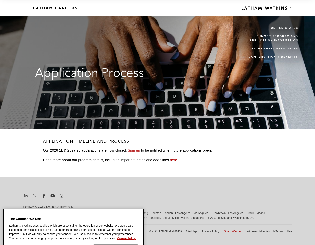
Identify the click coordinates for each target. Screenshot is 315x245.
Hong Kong (141, 213)
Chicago (73, 213)
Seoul (166, 217)
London (168, 213)
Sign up (134, 150)
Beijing (37, 213)
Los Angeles (182, 213)
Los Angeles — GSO (241, 213)
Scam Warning (233, 231)
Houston (155, 213)
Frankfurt (112, 213)
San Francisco (151, 217)
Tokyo (221, 217)
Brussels (60, 213)
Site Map (191, 231)
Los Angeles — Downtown (209, 213)
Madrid (260, 213)
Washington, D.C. (244, 217)
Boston (48, 213)
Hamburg (126, 213)
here (173, 160)
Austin (27, 213)
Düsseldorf (97, 213)
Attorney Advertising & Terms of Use (269, 231)
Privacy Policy (210, 231)
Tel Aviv (210, 217)
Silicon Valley (180, 217)
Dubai (84, 213)
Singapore (197, 217)
